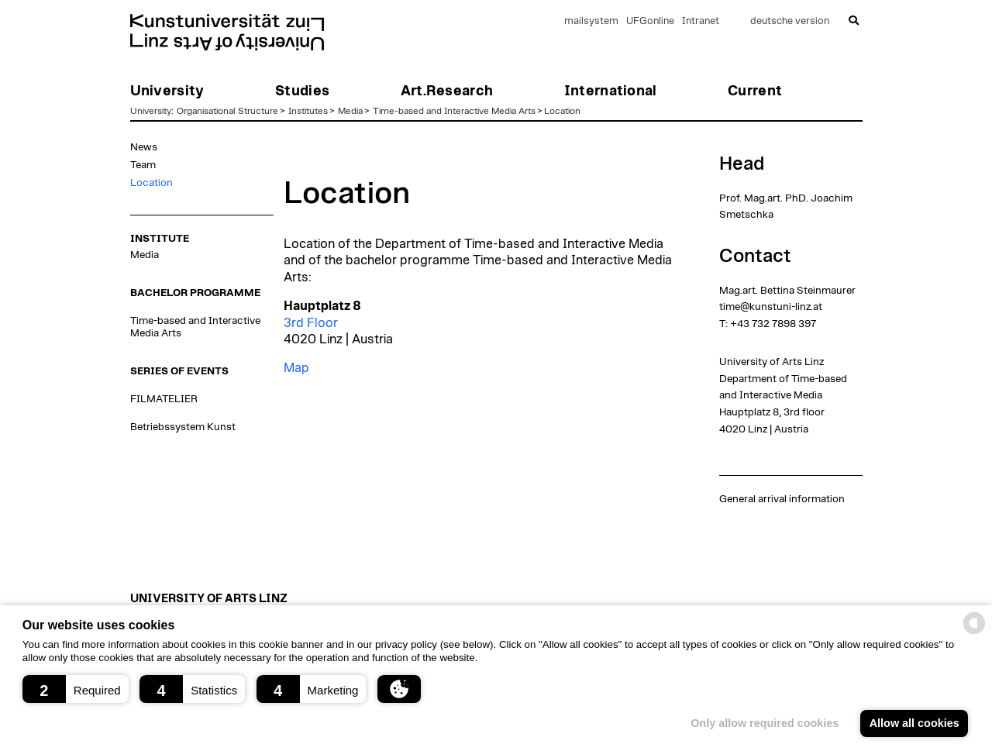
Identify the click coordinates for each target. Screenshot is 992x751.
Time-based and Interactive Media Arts (454, 110)
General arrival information (782, 499)
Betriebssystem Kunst (183, 427)
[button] (75, 689)
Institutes (308, 110)
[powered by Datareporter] (974, 633)
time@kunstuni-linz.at (770, 306)
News (143, 147)
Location (562, 110)
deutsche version (789, 21)
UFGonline (650, 21)
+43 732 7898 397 (773, 324)
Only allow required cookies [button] (765, 723)
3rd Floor (311, 323)
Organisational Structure (227, 110)
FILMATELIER (164, 399)
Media (350, 110)
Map (296, 368)
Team (143, 165)
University (150, 110)
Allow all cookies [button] (914, 723)
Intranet (700, 21)
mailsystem (591, 21)
